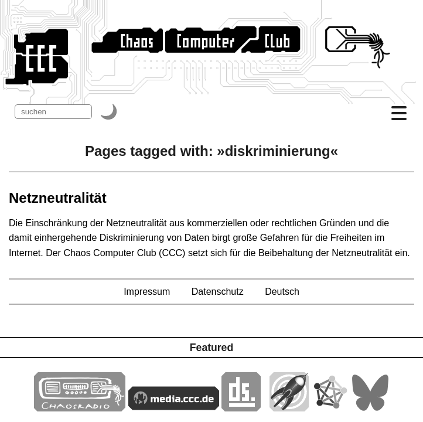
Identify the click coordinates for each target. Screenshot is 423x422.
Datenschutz (218, 292)
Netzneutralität (58, 198)
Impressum (147, 292)
